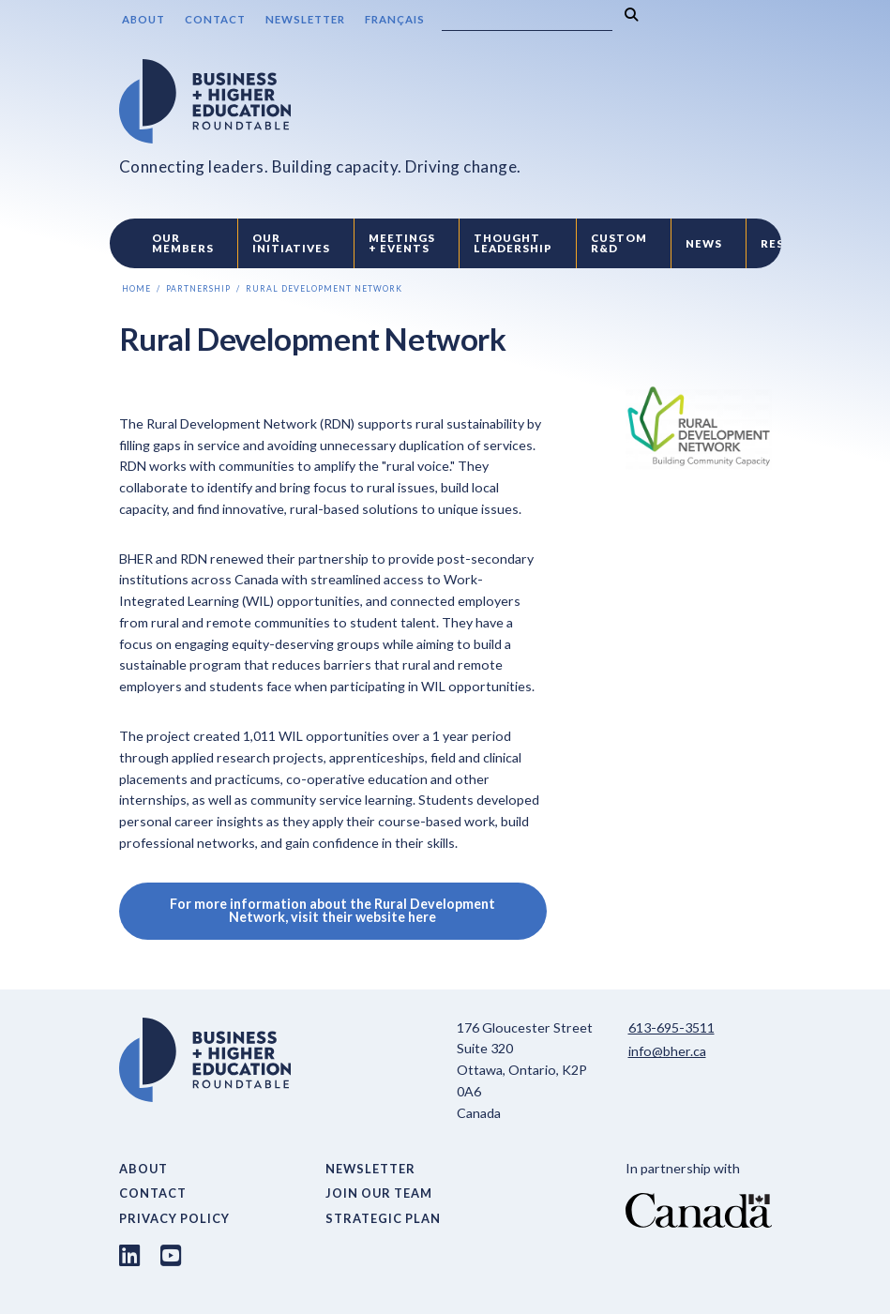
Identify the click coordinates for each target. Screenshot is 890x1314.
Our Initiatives (291, 243)
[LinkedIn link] (129, 1255)
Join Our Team (378, 1193)
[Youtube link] (170, 1255)
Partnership (198, 289)
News (704, 243)
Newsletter (305, 19)
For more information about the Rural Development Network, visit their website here (332, 910)
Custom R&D (619, 243)
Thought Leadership (513, 243)
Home (136, 289)
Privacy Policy (174, 1218)
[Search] (527, 19)
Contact (215, 19)
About (143, 19)
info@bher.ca (667, 1051)
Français (395, 19)
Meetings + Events (402, 243)
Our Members (183, 243)
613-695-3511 (671, 1027)
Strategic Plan (383, 1218)
